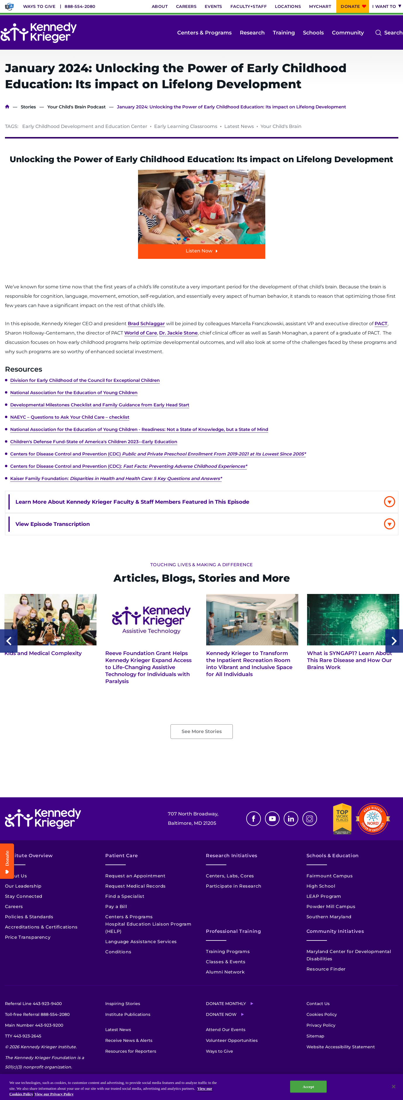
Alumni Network (225, 972)
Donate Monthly (226, 1003)
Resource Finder (326, 969)
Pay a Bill (116, 906)
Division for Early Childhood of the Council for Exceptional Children (85, 380)
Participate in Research (233, 886)
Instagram (309, 818)
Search (393, 32)
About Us (16, 876)
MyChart (320, 6)
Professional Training (233, 931)
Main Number (34, 1025)
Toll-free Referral (37, 1014)
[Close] (393, 1086)
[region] (201, 1087)
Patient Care (121, 855)
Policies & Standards (29, 916)
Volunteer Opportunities (232, 1040)
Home (7, 107)
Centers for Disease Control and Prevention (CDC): (128, 466)
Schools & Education (332, 855)
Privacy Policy (320, 1025)
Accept (308, 1086)
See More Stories (202, 731)
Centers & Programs (204, 33)
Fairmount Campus (329, 876)
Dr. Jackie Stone (178, 333)
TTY (23, 1036)
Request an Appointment (135, 876)
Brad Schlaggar (146, 323)
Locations (288, 6)
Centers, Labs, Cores (230, 876)
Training (284, 33)
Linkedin (291, 818)
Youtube (272, 818)
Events (213, 6)
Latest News (118, 1029)
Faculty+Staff (248, 6)
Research (252, 33)
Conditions (118, 952)
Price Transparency (28, 937)
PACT (381, 323)
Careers (186, 6)
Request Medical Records (135, 886)
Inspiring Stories (122, 1003)
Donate (350, 6)
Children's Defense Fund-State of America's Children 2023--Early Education (93, 441)
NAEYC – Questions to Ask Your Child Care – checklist (69, 417)
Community (348, 33)
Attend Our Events (225, 1029)
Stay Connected (23, 896)
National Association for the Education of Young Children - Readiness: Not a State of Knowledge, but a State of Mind (139, 429)
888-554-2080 (80, 6)
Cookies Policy (321, 1014)
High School (320, 886)
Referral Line (33, 1003)
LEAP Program (323, 896)
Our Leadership (23, 886)
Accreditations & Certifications (41, 927)
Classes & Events (226, 961)
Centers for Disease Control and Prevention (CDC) (158, 454)
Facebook (253, 818)
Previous (9, 641)
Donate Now (221, 1014)
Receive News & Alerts (128, 1040)
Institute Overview (29, 855)
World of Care (140, 333)
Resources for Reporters (130, 1051)
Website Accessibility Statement (340, 1046)
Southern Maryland (329, 916)
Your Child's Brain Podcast (76, 107)
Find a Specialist (124, 896)
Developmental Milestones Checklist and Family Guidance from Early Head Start (99, 405)
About (160, 6)
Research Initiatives (231, 855)
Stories (28, 107)
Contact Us (318, 1003)
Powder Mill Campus (331, 906)
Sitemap (315, 1036)
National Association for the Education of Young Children (73, 392)
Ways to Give (39, 6)
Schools (313, 33)
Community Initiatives (335, 931)
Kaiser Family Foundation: (116, 478)
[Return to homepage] (39, 32)
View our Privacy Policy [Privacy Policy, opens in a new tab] (54, 1094)
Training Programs (228, 951)
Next (394, 641)
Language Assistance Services (141, 941)
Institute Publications (127, 1014)
